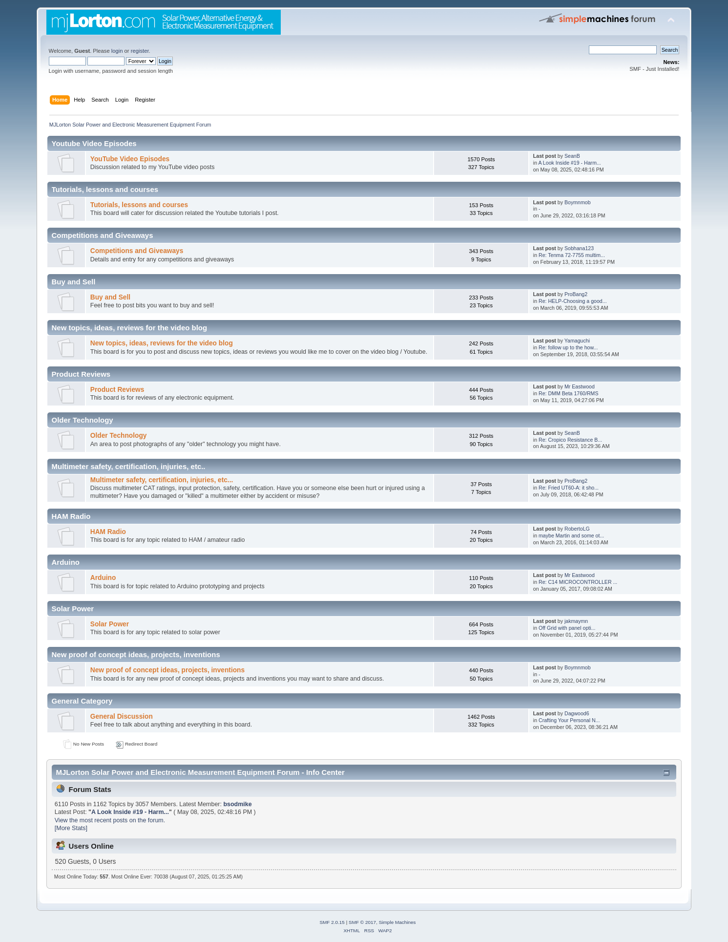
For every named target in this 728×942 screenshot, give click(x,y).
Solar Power (109, 624)
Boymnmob (577, 202)
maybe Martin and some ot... (571, 535)
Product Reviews (117, 389)
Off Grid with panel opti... (567, 628)
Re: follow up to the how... (568, 347)
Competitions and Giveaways (137, 251)
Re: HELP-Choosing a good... (573, 301)
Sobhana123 (579, 248)
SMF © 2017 (362, 922)
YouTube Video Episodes (129, 159)
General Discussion (121, 716)
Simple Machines (397, 922)
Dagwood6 (576, 713)
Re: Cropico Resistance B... (570, 440)
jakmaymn (576, 621)
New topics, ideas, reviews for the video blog (161, 343)
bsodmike (237, 804)
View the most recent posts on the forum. (110, 820)
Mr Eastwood (579, 386)
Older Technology (118, 435)
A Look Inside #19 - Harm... (569, 163)
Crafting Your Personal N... (569, 720)
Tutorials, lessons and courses (139, 205)
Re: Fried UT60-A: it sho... (569, 488)
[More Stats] (71, 828)
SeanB (572, 156)
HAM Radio (108, 531)
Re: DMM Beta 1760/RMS (568, 393)
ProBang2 (575, 294)
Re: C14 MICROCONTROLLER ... (578, 582)
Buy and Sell (110, 297)
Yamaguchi (577, 340)
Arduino (103, 577)
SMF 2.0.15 (332, 922)
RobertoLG (577, 529)
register (140, 51)
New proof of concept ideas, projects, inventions (167, 670)
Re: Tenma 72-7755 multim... (572, 255)
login (117, 51)
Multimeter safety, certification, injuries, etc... (161, 480)
